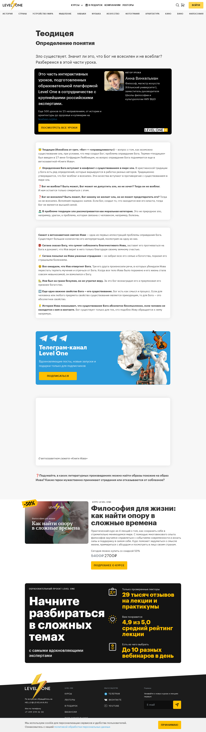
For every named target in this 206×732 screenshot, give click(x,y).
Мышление (65, 14)
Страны (23, 14)
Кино (168, 14)
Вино (180, 14)
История (8, 14)
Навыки (81, 14)
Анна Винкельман (141, 78)
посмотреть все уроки (59, 127)
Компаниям (112, 5)
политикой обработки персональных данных (82, 727)
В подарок (94, 5)
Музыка (96, 14)
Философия (196, 14)
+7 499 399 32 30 (34, 712)
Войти (196, 5)
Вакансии (71, 712)
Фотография (132, 14)
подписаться (58, 376)
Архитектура (152, 14)
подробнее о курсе (109, 565)
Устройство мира (43, 14)
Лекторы (128, 5)
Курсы (75, 5)
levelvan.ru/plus (47, 119)
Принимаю (169, 725)
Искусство (113, 14)
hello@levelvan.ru (36, 702)
